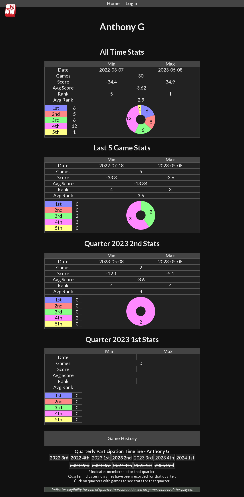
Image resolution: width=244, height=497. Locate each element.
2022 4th (80, 458)
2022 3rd (59, 458)
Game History (122, 438)
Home (113, 3)
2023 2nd (122, 458)
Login (131, 3)
